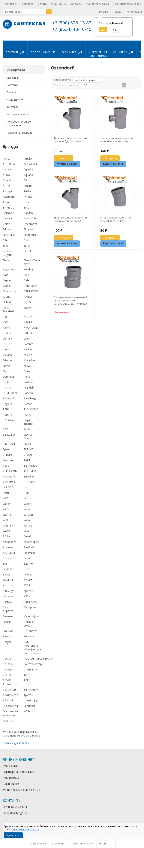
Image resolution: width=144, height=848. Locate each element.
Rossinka (8, 423)
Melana (7, 358)
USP (26, 496)
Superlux (8, 463)
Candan (28, 216)
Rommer (8, 417)
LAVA (6, 352)
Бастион (29, 566)
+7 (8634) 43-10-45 (72, 29)
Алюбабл (29, 550)
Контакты (76, 3)
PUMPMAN (10, 396)
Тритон (28, 698)
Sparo (6, 452)
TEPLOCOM (10, 474)
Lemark (7, 341)
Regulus (7, 407)
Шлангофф (31, 703)
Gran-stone (9, 294)
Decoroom (30, 227)
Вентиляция (15, 55)
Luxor (27, 341)
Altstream (9, 199)
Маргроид (30, 610)
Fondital (28, 272)
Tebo (6, 468)
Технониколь (11, 698)
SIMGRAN (9, 447)
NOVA (27, 369)
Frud (26, 278)
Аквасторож (31, 545)
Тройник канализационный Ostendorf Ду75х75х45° (70, 222)
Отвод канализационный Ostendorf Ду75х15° (115, 222)
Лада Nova (30, 604)
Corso (6, 227)
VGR (5, 523)
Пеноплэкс (30, 634)
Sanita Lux (9, 437)
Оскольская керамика (10, 716)
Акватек (8, 550)
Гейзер (28, 577)
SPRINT (28, 452)
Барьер (7, 561)
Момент (8, 619)
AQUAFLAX (9, 167)
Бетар (27, 561)
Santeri (28, 432)
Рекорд (7, 639)
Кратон (28, 594)
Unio (26, 490)
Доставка (27, 3)
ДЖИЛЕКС (9, 583)
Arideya (7, 194)
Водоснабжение (43, 55)
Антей (27, 539)
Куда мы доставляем (16, 746)
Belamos (8, 216)
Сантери (8, 667)
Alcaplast (8, 183)
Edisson (7, 232)
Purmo (7, 390)
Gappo (7, 283)
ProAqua (29, 385)
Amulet (28, 161)
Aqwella (28, 172)
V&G (5, 501)
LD (4, 347)
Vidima (7, 517)
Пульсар (8, 634)
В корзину (63, 161)
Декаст (28, 583)
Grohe (6, 299)
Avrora (28, 199)
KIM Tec (8, 336)
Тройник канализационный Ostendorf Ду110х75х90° (116, 142)
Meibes (28, 352)
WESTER (8, 528)
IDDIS (27, 305)
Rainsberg (30, 401)
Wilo (26, 534)
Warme (28, 528)
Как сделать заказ (98, 3)
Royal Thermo (28, 425)
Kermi (6, 330)
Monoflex (29, 363)
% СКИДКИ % (58, 3)
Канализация (123, 55)
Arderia (28, 189)
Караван (8, 599)
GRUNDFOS (31, 294)
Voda (27, 523)
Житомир (8, 588)
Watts (6, 534)
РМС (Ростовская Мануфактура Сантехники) (32, 650)
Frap (5, 278)
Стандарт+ (31, 672)
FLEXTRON (9, 272)
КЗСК (27, 599)
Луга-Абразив (8, 612)
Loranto (28, 347)
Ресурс (7, 645)
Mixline (28, 358)
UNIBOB (8, 490)
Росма (7, 661)
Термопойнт (11, 692)
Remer (28, 407)
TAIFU (27, 463)
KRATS (28, 325)
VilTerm (28, 517)
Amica (6, 161)
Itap (5, 320)
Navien (7, 369)
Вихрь (6, 577)
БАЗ (5, 566)
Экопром (29, 709)
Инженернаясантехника (97, 57)
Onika (27, 374)
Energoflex (30, 237)
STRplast (8, 457)
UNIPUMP (30, 485)
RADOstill (8, 401)
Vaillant (7, 506)
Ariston (28, 194)
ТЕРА (27, 683)
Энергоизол (10, 709)
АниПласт (9, 555)
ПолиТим (8, 723)
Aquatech (8, 172)
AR (25, 183)
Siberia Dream (28, 439)
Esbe (26, 243)
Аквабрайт (9, 545)
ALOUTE (8, 178)
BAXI (26, 210)
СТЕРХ (7, 678)
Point (27, 379)
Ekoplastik (30, 232)
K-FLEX (28, 320)
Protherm (8, 385)
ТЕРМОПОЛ (31, 692)
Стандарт (9, 672)
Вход (118, 11)
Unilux (6, 496)
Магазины (11, 3)
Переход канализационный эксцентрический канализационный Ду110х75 (71, 303)
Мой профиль (11, 780)
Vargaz (28, 512)
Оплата (42, 3)
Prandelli (29, 390)
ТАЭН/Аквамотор (10, 685)
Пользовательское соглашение (18, 126)
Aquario (28, 178)
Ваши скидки (11, 787)
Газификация (72, 55)
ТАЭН (27, 678)
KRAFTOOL (31, 330)
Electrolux (9, 237)
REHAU (7, 412)
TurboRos (9, 485)
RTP (5, 432)
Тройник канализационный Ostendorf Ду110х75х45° (70, 142)
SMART (28, 447)
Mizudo (7, 363)
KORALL (29, 714)
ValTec (7, 512)
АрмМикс (29, 555)
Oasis (6, 374)
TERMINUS (30, 468)
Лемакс (7, 604)
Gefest (28, 283)
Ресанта (29, 639)
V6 (25, 501)
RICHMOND (31, 412)
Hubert (7, 305)
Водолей (8, 572)
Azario (6, 205)
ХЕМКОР (8, 703)
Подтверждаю (13, 835)
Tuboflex (29, 479)
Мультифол (31, 619)
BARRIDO (9, 210)
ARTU (6, 189)
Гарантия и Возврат (19, 135)
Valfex (27, 506)
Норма (7, 625)
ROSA (27, 417)
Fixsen (6, 263)
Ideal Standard (8, 312)
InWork (28, 310)
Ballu (27, 205)
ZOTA (6, 539)
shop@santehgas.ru (16, 816)
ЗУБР (27, 588)
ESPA (27, 248)
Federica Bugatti (8, 256)
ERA (5, 243)
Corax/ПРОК (31, 221)
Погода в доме (29, 626)
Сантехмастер (33, 667)
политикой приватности (25, 829)
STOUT (28, 457)
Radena (28, 396)
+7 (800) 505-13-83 (72, 23)
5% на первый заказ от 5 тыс (21, 793)
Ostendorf (9, 379)
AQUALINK (30, 167)
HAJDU (28, 299)
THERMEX (30, 474)
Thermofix (9, 479)
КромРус (8, 594)
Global (6, 289)
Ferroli (27, 254)
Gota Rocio (30, 289)
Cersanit (8, 221)
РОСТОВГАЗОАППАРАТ (39, 661)
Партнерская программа (18, 774)
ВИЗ (26, 572)
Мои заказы (10, 768)
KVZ (5, 325)
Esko (6, 248)
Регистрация (134, 11)
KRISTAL (29, 336)
